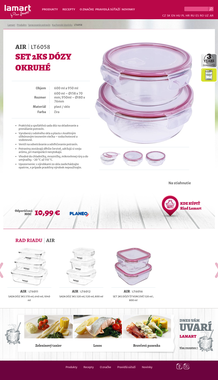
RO (202, 15)
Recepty (68, 9)
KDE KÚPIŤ (190, 206)
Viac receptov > (189, 347)
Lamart (18, 11)
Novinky (128, 9)
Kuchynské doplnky (62, 25)
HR (188, 15)
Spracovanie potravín (39, 25)
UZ (207, 15)
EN (173, 15)
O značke (87, 9)
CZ (164, 15)
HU (178, 15)
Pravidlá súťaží (107, 9)
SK (168, 15)
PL (183, 15)
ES (197, 15)
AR (212, 15)
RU (193, 15)
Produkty (50, 9)
